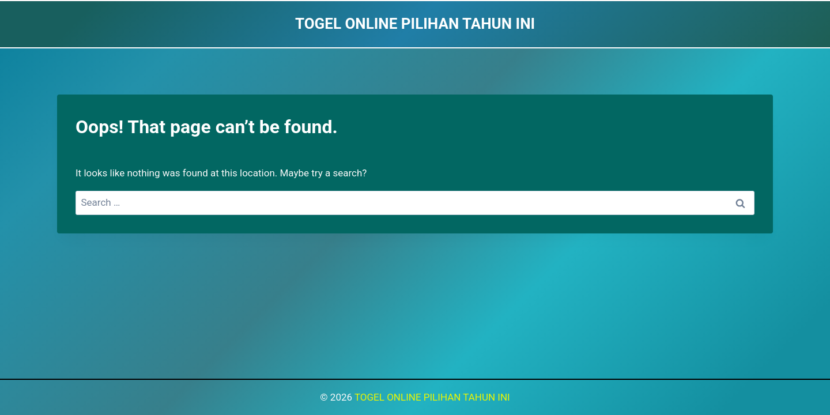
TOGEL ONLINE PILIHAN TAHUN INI (432, 397)
